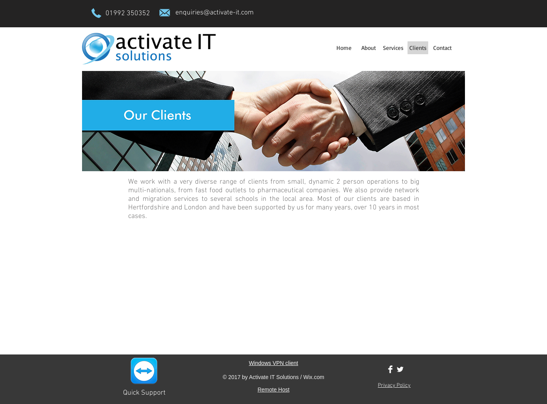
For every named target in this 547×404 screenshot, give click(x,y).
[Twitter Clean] (400, 369)
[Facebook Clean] (390, 369)
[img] (117, 245)
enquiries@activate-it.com (214, 13)
